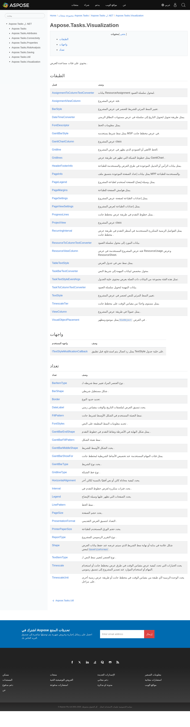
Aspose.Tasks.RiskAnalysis (26, 47)
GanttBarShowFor (62, 472)
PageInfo (57, 181)
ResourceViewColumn (65, 262)
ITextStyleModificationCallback (70, 367)
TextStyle (57, 311)
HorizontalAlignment (64, 496)
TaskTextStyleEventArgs (66, 291)
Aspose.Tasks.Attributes (24, 33)
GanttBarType (60, 480)
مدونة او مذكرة (105, 700)
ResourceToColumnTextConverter (72, 254)
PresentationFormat (63, 536)
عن (124, 5)
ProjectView (59, 234)
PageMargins (60, 202)
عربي (165, 4)
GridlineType (59, 488)
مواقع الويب (111, 5)
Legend (56, 512)
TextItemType (60, 573)
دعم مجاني (103, 695)
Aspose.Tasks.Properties (25, 42)
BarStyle (57, 109)
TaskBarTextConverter (65, 283)
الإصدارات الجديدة (106, 690)
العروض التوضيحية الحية (61, 695)
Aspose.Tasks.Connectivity (26, 38)
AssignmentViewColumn (66, 101)
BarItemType (59, 399)
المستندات (7, 695)
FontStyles (58, 439)
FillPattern (58, 431)
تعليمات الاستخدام (111, 723)
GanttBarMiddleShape (65, 463)
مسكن (5, 690)
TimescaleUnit (60, 593)
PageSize (57, 528)
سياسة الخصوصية (125, 723)
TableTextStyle (60, 275)
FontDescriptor (60, 129)
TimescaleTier (60, 319)
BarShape (58, 407)
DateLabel (58, 423)
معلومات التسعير (153, 690)
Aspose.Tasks (19, 28)
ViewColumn (59, 327)
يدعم (97, 5)
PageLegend (59, 194)
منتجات (74, 5)
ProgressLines (60, 226)
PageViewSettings (62, 218)
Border (56, 415)
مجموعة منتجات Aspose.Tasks (73, 15)
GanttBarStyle (60, 137)
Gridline (56, 153)
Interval (56, 504)
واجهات (63, 44)
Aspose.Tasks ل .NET (20, 24)
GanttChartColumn (63, 145)
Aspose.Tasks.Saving (23, 52)
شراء (86, 5)
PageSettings (60, 210)
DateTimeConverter (63, 117)
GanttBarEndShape (63, 447)
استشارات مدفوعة (59, 700)
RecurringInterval (62, 242)
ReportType (59, 553)
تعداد (61, 49)
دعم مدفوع (7, 700)
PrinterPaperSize (62, 545)
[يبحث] (25, 15)
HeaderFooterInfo (62, 169)
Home (53, 15)
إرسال (149, 650)
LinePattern (59, 520)
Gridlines (57, 161)
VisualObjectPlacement (65, 335)
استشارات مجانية (153, 695)
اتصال (102, 723)
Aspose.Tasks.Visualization (26, 61)
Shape (56, 561)
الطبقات (63, 39)
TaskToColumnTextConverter (69, 303)
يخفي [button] (118, 34)
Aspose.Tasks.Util (21, 57)
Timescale (58, 581)
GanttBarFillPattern (63, 455)
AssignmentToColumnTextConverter (73, 92)
